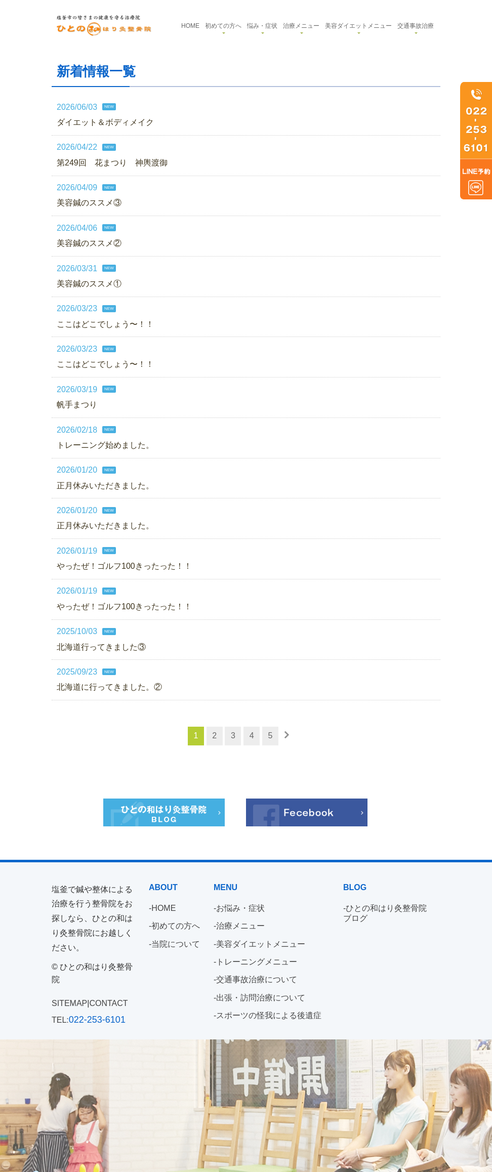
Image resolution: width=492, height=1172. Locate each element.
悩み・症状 (262, 25)
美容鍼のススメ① (89, 283)
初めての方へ (223, 25)
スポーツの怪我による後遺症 (268, 1015)
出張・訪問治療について (260, 997)
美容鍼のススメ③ (89, 203)
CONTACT (108, 1003)
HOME (163, 908)
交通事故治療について (256, 979)
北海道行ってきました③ (101, 647)
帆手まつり (77, 405)
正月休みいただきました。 (105, 485)
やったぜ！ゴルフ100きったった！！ (124, 566)
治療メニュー (301, 25)
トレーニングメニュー (256, 961)
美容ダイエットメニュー (358, 25)
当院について (175, 944)
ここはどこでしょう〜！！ (105, 324)
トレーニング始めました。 (105, 445)
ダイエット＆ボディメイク (105, 122)
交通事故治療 (415, 25)
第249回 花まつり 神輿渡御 (112, 162)
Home (190, 25)
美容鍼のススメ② (89, 243)
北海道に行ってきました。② (109, 687)
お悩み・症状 (240, 908)
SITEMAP (69, 1003)
